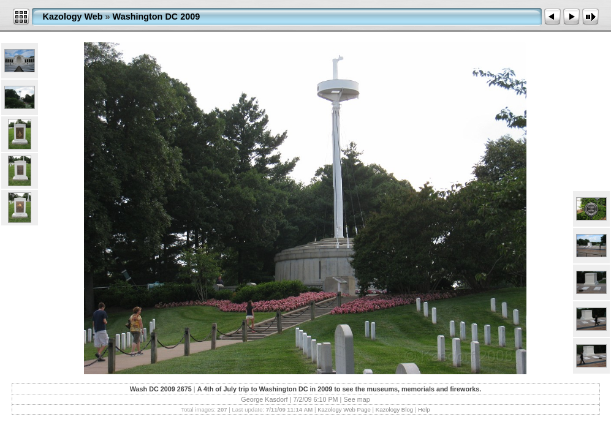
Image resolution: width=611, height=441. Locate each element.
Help (424, 409)
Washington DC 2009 (156, 16)
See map (356, 399)
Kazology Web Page (344, 409)
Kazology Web (73, 16)
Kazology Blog (394, 409)
